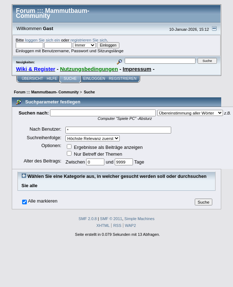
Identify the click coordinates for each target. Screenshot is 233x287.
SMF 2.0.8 (88, 219)
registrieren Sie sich (88, 40)
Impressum (137, 69)
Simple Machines (139, 219)
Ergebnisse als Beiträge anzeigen (105, 147)
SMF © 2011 (111, 219)
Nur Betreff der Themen (94, 154)
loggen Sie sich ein (42, 40)
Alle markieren (43, 201)
